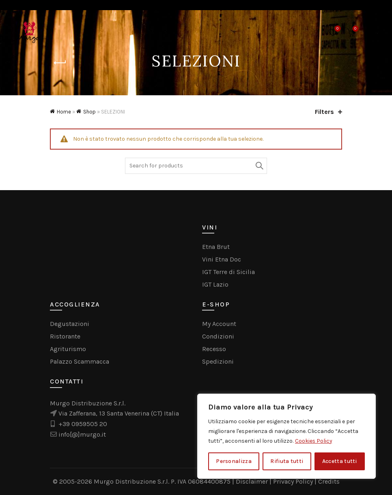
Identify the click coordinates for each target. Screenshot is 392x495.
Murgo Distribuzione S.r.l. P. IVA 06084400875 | (165, 481)
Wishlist (336, 29)
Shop (89, 112)
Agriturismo (68, 349)
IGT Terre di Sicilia (228, 272)
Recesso (214, 349)
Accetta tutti (339, 461)
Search (259, 166)
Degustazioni (69, 324)
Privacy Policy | (295, 481)
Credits (329, 481)
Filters (324, 112)
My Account (219, 324)
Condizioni (218, 336)
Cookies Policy (314, 440)
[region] (286, 436)
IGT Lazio (215, 284)
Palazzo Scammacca (79, 361)
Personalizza (234, 461)
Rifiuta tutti (286, 461)
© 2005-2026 (73, 481)
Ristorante (65, 336)
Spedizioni (218, 361)
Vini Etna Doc (221, 259)
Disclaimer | (254, 481)
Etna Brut (216, 247)
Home (64, 112)
